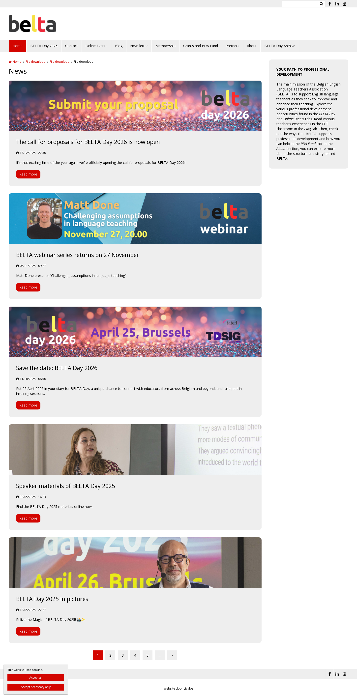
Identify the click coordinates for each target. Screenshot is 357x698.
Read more (28, 174)
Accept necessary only (36, 687)
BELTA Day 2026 (44, 45)
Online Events (96, 45)
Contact (71, 45)
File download (35, 61)
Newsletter (139, 45)
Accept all (35, 677)
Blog (118, 45)
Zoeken (321, 4)
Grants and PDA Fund (200, 45)
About (252, 45)
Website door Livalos (178, 688)
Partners (232, 45)
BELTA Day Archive (279, 45)
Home (18, 45)
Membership (165, 45)
